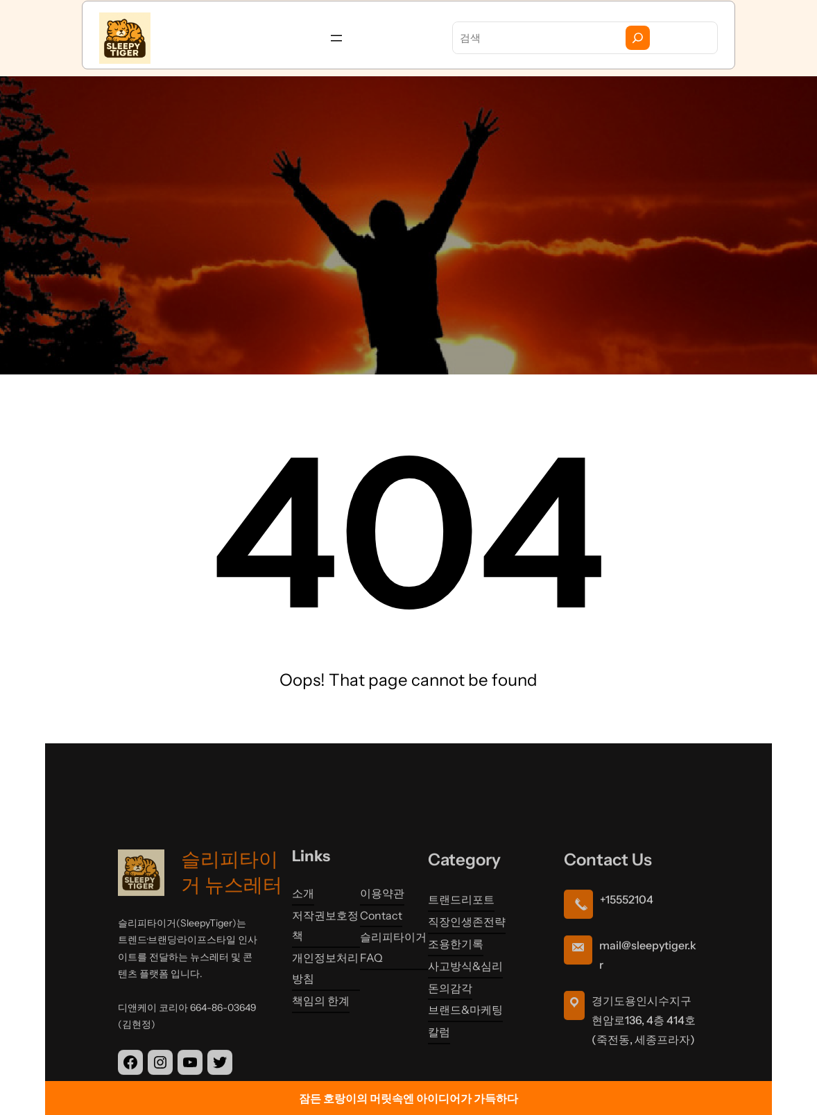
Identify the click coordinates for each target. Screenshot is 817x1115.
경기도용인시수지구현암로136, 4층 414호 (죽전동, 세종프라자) (644, 1074)
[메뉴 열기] (336, 38)
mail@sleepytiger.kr (647, 1009)
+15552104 (626, 953)
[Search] (637, 37)
